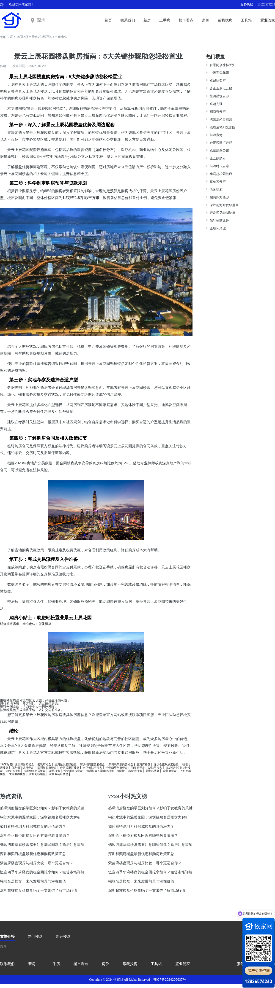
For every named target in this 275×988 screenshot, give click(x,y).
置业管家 (267, 20)
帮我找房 (225, 20)
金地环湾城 (218, 228)
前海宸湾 (216, 135)
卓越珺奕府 (218, 80)
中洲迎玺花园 (219, 73)
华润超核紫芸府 (221, 174)
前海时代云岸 (219, 166)
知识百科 (46, 37)
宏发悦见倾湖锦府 (222, 213)
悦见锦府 (216, 189)
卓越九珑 (216, 104)
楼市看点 (186, 20)
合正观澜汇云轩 (221, 143)
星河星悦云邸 (219, 96)
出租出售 (61, 37)
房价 (205, 20)
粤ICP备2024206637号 (169, 979)
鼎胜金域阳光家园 (222, 127)
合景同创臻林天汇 (222, 65)
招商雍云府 (218, 111)
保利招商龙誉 (219, 220)
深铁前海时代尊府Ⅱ (224, 205)
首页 (108, 20)
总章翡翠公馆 (219, 150)
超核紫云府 (218, 181)
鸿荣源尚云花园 (221, 119)
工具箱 (246, 20)
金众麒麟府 (218, 158)
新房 (147, 20)
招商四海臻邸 (219, 197)
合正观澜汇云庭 (221, 88)
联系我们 (127, 20)
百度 (3, 946)
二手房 (164, 20)
